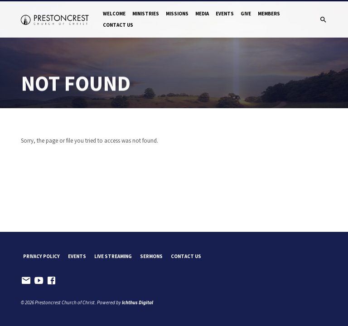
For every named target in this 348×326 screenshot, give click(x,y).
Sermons (151, 256)
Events (225, 13)
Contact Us (118, 25)
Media (202, 13)
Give (246, 13)
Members (269, 13)
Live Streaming (113, 256)
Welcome (114, 13)
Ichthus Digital (137, 302)
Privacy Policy (41, 256)
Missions (177, 13)
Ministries (145, 13)
